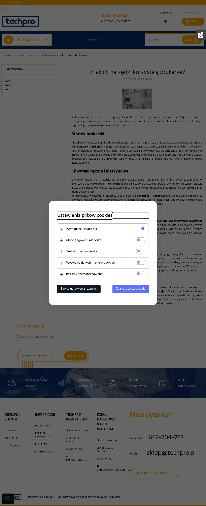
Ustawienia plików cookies (84, 216)
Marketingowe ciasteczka (83, 240)
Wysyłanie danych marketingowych (90, 263)
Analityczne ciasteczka (81, 251)
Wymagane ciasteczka (81, 229)
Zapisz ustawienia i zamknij (78, 289)
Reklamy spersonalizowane (84, 274)
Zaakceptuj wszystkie (131, 289)
